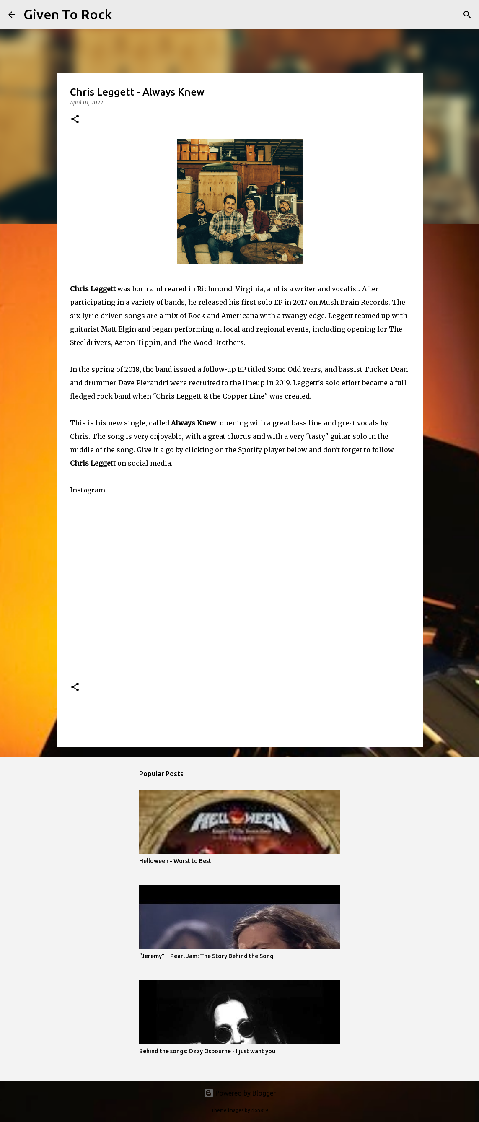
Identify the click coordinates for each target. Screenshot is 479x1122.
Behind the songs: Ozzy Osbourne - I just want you (207, 1051)
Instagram (87, 490)
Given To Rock (67, 14)
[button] (75, 119)
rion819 (259, 1110)
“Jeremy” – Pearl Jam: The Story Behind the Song (206, 956)
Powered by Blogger (240, 1093)
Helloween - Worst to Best (175, 861)
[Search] (124, 15)
